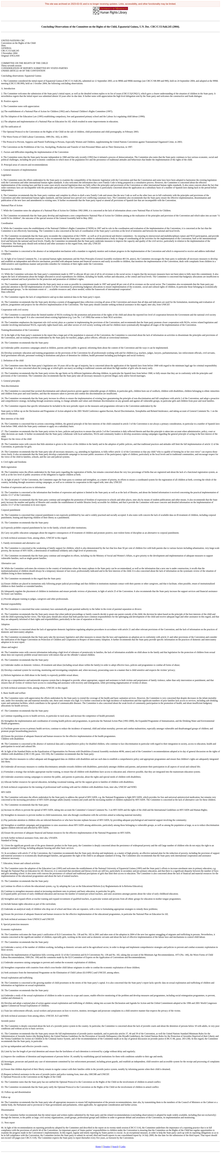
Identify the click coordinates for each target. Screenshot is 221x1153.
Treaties (106, 1146)
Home (98, 1146)
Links (122, 1146)
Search (115, 1146)
